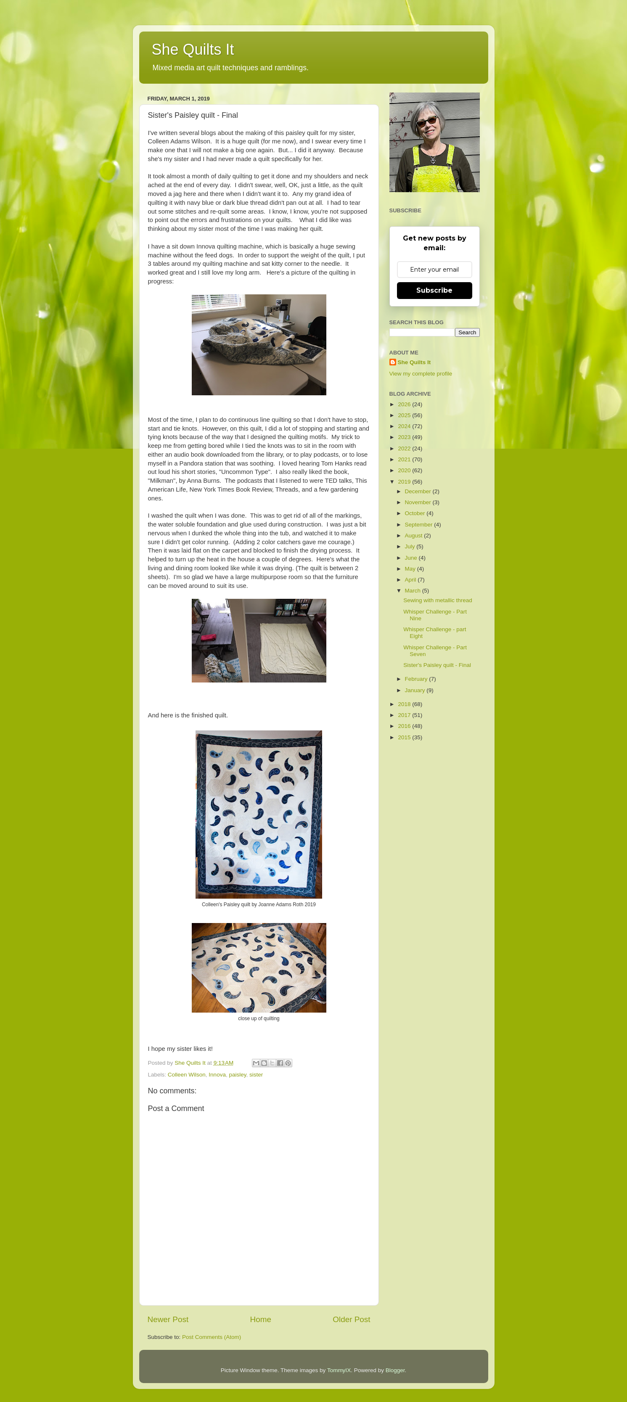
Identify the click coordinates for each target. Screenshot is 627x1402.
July (411, 546)
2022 (405, 448)
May (411, 569)
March (413, 590)
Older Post (351, 1319)
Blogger (395, 1370)
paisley (237, 1074)
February (417, 679)
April (411, 580)
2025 (405, 415)
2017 (405, 715)
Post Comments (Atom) (211, 1337)
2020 (405, 470)
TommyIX (339, 1370)
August (414, 535)
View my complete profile (420, 373)
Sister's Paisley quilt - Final (437, 665)
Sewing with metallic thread (437, 600)
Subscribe (434, 290)
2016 (405, 726)
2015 (405, 737)
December (419, 491)
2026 (405, 404)
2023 (405, 437)
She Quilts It (193, 49)
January (416, 690)
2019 (405, 482)
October (416, 513)
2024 (405, 426)
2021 (405, 459)
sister (256, 1074)
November (419, 502)
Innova (217, 1074)
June (412, 558)
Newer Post (168, 1319)
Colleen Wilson (187, 1074)
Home (260, 1319)
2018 (405, 704)
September (419, 524)
